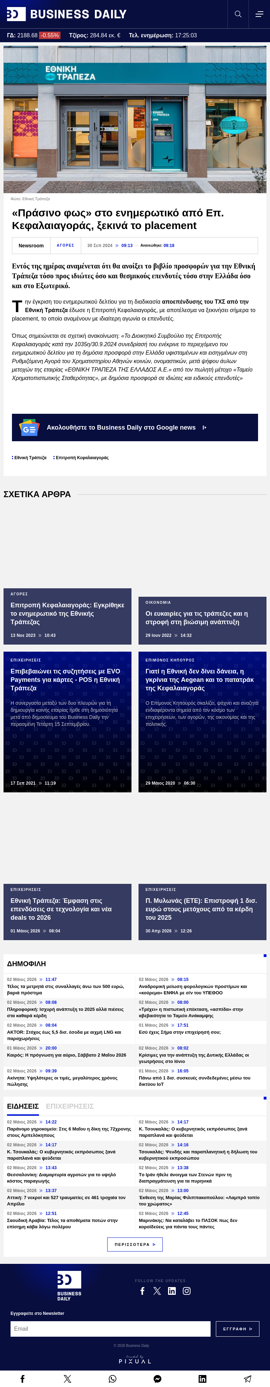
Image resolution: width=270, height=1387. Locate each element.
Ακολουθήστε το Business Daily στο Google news (112, 427)
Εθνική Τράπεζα (30, 457)
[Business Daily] (69, 1285)
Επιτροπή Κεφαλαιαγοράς (82, 457)
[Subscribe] (235, 1328)
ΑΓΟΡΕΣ (66, 245)
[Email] (111, 1329)
